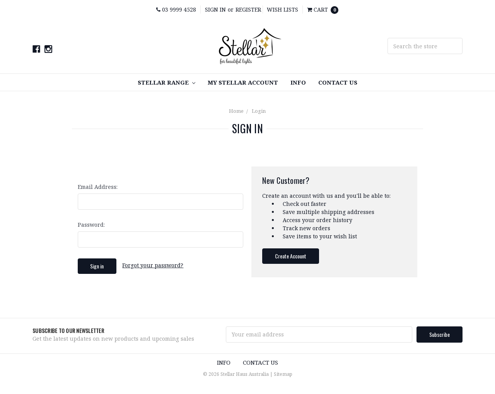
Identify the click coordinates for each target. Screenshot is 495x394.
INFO (298, 82)
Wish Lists (282, 9)
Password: (91, 224)
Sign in (215, 9)
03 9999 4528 (176, 9)
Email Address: (98, 186)
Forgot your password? (152, 265)
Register (248, 9)
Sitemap (283, 374)
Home (236, 110)
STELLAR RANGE (166, 82)
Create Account (290, 256)
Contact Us (337, 82)
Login (259, 110)
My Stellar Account (243, 82)
